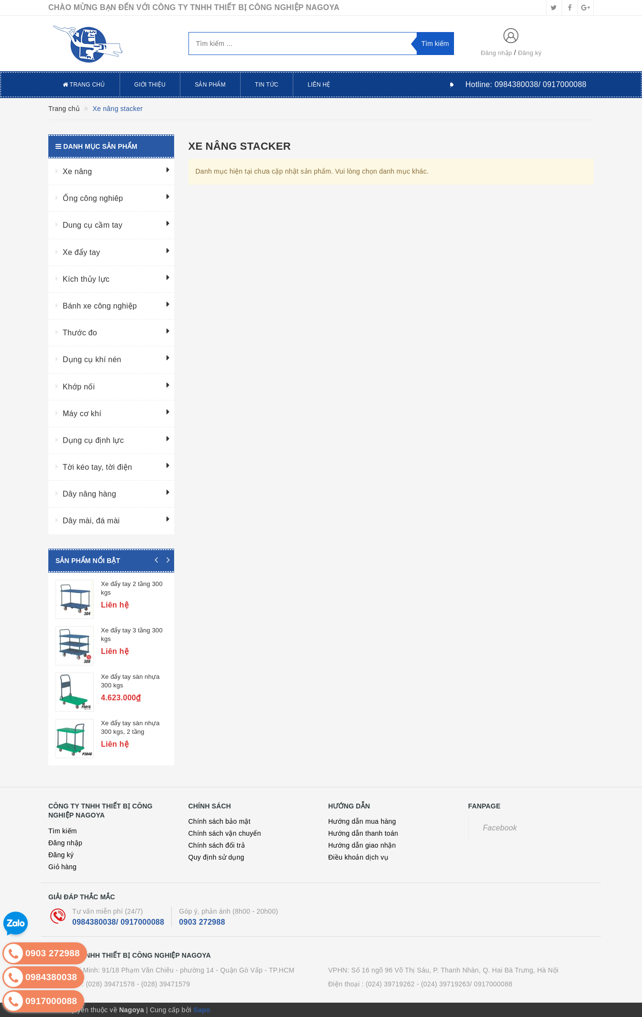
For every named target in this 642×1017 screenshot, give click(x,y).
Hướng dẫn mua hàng (362, 821)
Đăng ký (530, 52)
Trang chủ (84, 84)
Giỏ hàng (62, 867)
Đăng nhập (496, 52)
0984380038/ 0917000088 (118, 922)
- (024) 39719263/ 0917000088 (464, 984)
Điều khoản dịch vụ (358, 857)
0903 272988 (202, 922)
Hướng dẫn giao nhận (362, 845)
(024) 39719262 (389, 984)
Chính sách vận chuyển (224, 833)
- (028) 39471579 (163, 984)
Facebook (500, 828)
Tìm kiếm (62, 831)
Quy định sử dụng (216, 857)
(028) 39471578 (110, 984)
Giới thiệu (150, 84)
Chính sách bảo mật (219, 821)
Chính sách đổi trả (216, 845)
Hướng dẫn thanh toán (363, 833)
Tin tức (266, 84)
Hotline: (526, 84)
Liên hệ (319, 84)
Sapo (201, 1010)
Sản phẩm (210, 84)
